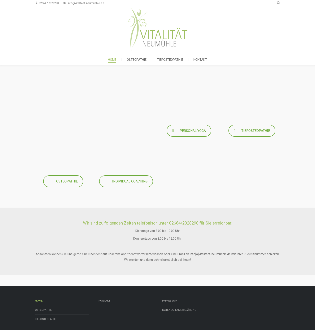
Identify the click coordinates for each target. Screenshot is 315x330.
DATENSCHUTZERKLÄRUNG (179, 309)
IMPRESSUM (169, 300)
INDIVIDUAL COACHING (126, 181)
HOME (39, 300)
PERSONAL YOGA (189, 131)
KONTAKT (104, 300)
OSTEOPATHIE (63, 181)
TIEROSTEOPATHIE (252, 131)
